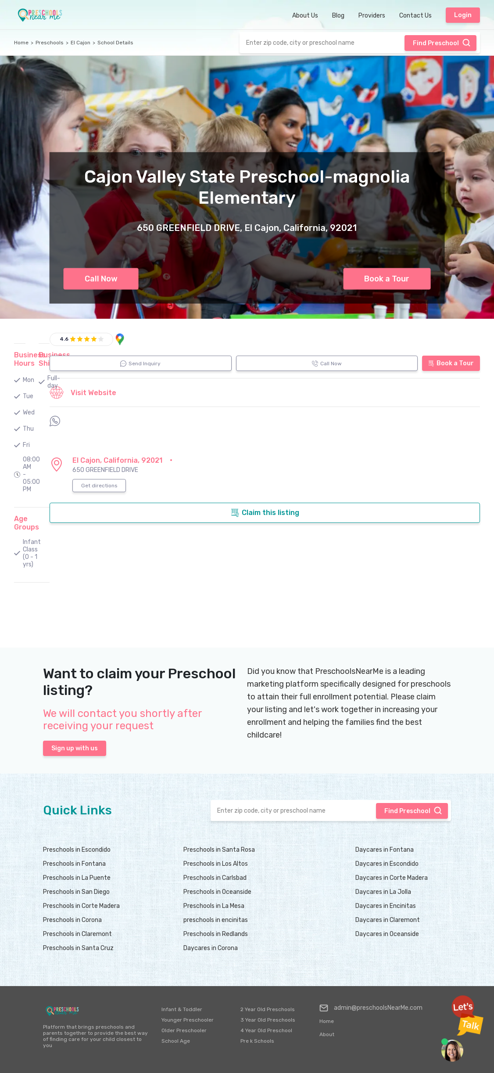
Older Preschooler (184, 1030)
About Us (305, 15)
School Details (115, 43)
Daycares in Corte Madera (391, 878)
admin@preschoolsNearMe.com (370, 1008)
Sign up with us (74, 748)
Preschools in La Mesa (213, 906)
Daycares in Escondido (387, 864)
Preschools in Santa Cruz (78, 948)
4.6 (64, 339)
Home (21, 43)
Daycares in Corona (210, 948)
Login (463, 15)
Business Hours (30, 359)
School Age (175, 1041)
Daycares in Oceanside (387, 934)
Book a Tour (386, 279)
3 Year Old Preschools (267, 1020)
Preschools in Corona (72, 920)
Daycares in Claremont (387, 920)
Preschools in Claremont (77, 934)
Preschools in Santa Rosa (219, 849)
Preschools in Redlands (215, 934)
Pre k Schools (257, 1041)
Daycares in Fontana (384, 849)
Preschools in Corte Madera (81, 906)
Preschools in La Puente (77, 878)
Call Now (101, 279)
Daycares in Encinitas (385, 906)
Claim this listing (265, 512)
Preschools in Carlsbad (215, 878)
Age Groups (26, 523)
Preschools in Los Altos (215, 864)
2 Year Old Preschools (267, 1009)
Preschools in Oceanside (217, 892)
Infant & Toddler (181, 1009)
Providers (371, 15)
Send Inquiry (140, 363)
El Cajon (80, 43)
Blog (338, 15)
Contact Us (415, 15)
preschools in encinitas (215, 920)
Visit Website (83, 392)
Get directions (99, 485)
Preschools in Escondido (77, 849)
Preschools (50, 43)
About (326, 1034)
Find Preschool (442, 42)
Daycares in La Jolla (383, 892)
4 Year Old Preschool (266, 1030)
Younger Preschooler (187, 1020)
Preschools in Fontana (74, 864)
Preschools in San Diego (76, 892)
